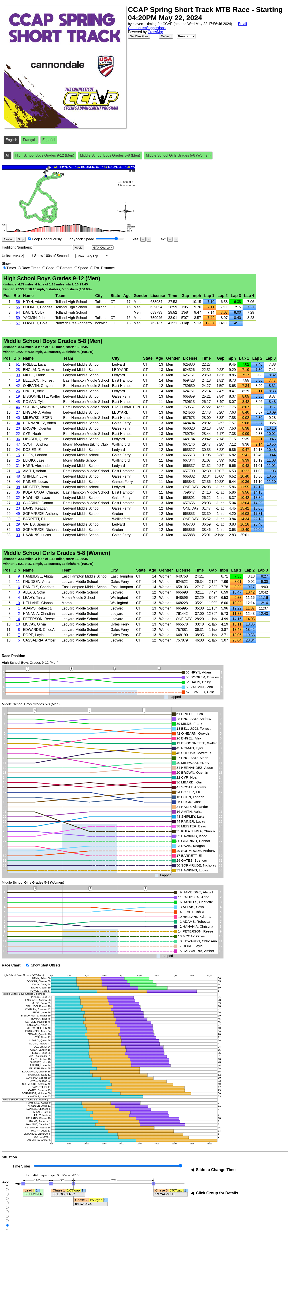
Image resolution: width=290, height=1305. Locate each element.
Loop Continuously (47, 239)
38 (18, 487)
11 (18, 582)
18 (18, 380)
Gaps (50, 268)
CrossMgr (155, 32)
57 (18, 323)
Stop (21, 239)
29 (18, 524)
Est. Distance (104, 268)
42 (18, 386)
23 (18, 508)
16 (18, 471)
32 (18, 498)
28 (18, 370)
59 (18, 318)
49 (18, 514)
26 (18, 391)
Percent (66, 268)
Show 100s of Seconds (52, 256)
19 (18, 396)
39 (18, 375)
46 (18, 407)
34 (18, 423)
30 (18, 503)
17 (18, 519)
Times (11, 268)
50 (18, 530)
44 (18, 482)
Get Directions (139, 36)
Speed (83, 268)
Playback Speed (81, 239)
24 (18, 450)
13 (18, 624)
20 (18, 428)
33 (18, 535)
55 (18, 307)
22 (18, 434)
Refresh (166, 36)
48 (18, 476)
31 (18, 466)
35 (18, 492)
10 (18, 603)
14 (18, 619)
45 (18, 402)
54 (18, 312)
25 (18, 460)
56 (18, 302)
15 (18, 455)
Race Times (31, 268)
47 (18, 444)
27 (18, 412)
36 (18, 439)
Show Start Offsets (45, 965)
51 (18, 364)
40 (18, 418)
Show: (7, 263)
